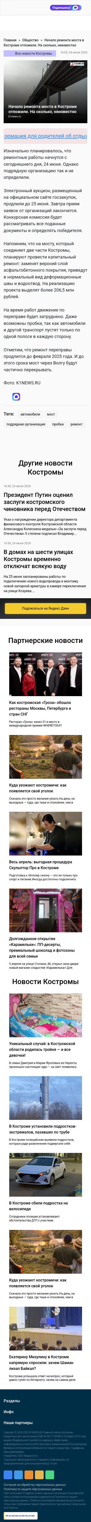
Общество (30, 40)
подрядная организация (26, 424)
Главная (10, 40)
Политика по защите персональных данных (33, 1489)
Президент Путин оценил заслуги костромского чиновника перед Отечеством (44, 502)
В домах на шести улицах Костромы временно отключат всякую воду (38, 559)
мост (51, 414)
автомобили (30, 414)
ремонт (76, 424)
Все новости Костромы (33, 53)
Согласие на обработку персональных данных (35, 1485)
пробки (58, 424)
